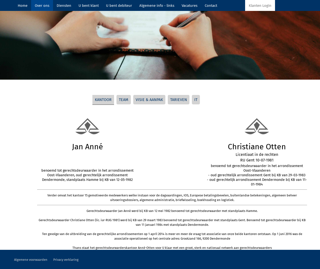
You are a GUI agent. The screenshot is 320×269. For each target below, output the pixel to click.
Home (22, 5)
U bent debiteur (119, 5)
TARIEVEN (178, 99)
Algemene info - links (156, 5)
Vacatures (189, 5)
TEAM (123, 99)
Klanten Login (260, 5)
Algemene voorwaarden (30, 259)
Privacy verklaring (66, 259)
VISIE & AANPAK (149, 99)
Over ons (42, 5)
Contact (211, 5)
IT (195, 99)
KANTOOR (103, 99)
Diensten (64, 5)
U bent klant (89, 5)
